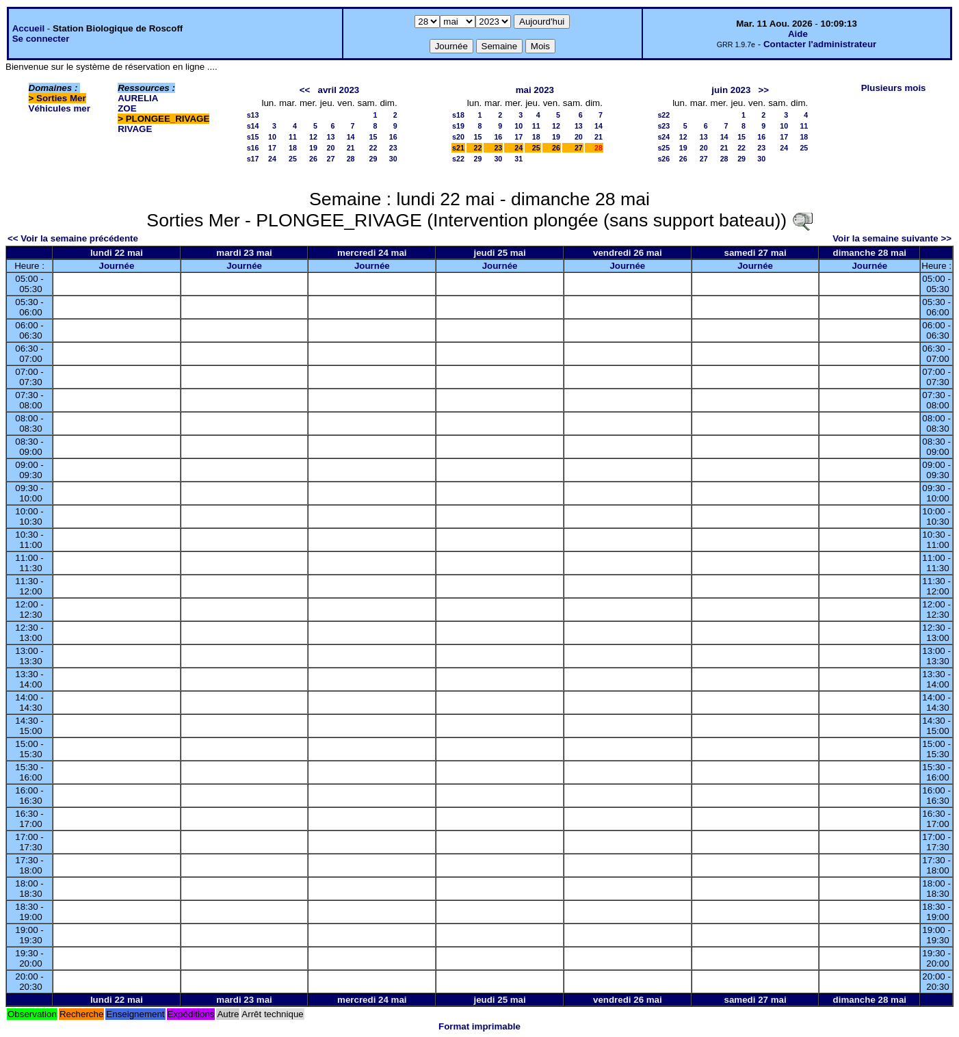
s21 (458, 148)
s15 (253, 137)
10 (272, 137)
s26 (663, 159)
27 (330, 159)
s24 (663, 137)
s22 (458, 159)
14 (351, 137)
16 (393, 137)
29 (373, 159)
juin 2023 (730, 90)
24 (272, 159)
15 (373, 137)
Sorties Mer (61, 98)
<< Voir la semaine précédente (73, 238)
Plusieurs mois (893, 88)
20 (330, 148)
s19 (458, 126)
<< (305, 90)
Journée (116, 266)
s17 (253, 159)
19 (313, 148)
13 (330, 137)
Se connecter (41, 39)
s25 (663, 148)
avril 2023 (338, 90)
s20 (458, 137)
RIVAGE (135, 129)
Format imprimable (479, 1026)
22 (373, 148)
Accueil (28, 28)
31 (518, 159)
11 (293, 137)
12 (313, 137)
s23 (663, 126)
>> (764, 90)
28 (351, 159)
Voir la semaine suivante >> (891, 238)
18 (293, 148)
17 (272, 148)
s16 (253, 148)
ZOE (127, 108)
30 (393, 159)
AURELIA (138, 98)
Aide (798, 34)
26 (313, 159)
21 (351, 148)
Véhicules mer (59, 108)
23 (393, 148)
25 (293, 159)
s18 (458, 115)
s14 (253, 126)
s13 (253, 115)
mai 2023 (535, 90)
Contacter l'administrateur (819, 44)
